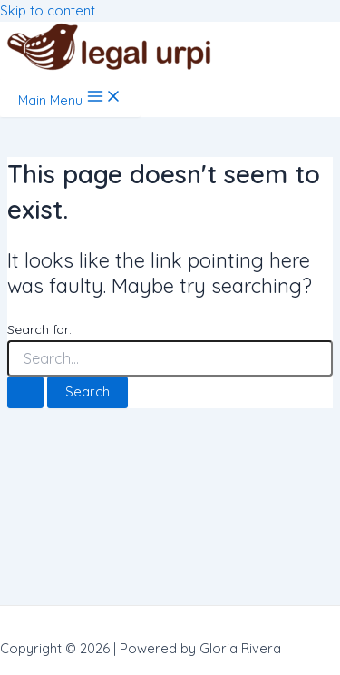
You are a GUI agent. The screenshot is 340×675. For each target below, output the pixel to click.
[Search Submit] (25, 392)
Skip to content (47, 10)
